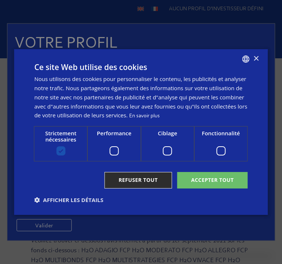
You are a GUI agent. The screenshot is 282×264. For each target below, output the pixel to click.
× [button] (256, 59)
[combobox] (246, 59)
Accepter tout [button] (212, 179)
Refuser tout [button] (138, 179)
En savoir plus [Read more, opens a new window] (144, 116)
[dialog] (141, 132)
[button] (68, 200)
